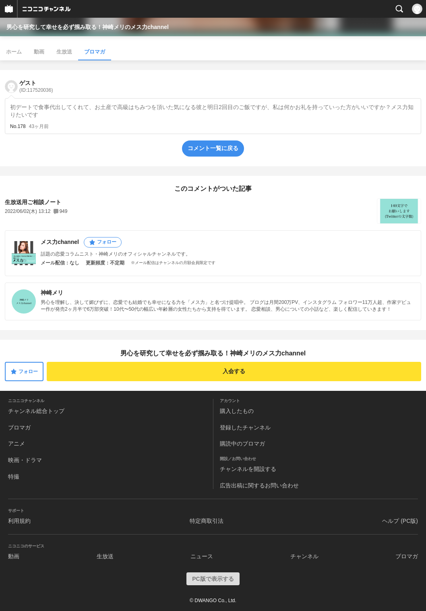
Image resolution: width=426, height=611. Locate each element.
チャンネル (304, 556)
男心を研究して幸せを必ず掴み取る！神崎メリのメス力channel (87, 27)
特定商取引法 (206, 521)
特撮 (13, 476)
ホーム (14, 52)
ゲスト (36, 86)
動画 (39, 52)
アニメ (16, 443)
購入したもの (237, 411)
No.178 (18, 126)
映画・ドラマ (25, 460)
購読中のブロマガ (242, 443)
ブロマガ (94, 52)
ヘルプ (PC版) (400, 521)
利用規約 (19, 521)
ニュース (201, 556)
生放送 (64, 52)
